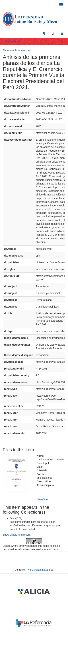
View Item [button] (12, 41)
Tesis (13, 518)
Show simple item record (16, 50)
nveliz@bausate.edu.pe (40, 569)
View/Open (43, 499)
